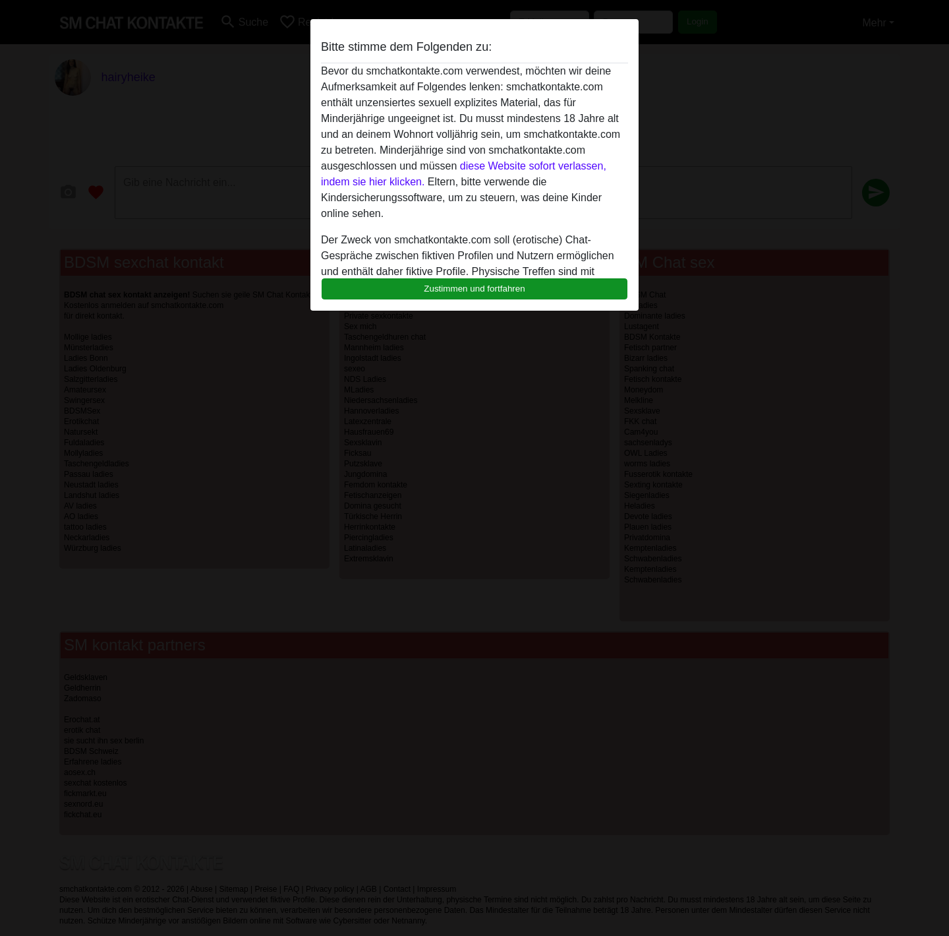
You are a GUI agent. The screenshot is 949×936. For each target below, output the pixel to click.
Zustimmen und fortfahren (474, 289)
